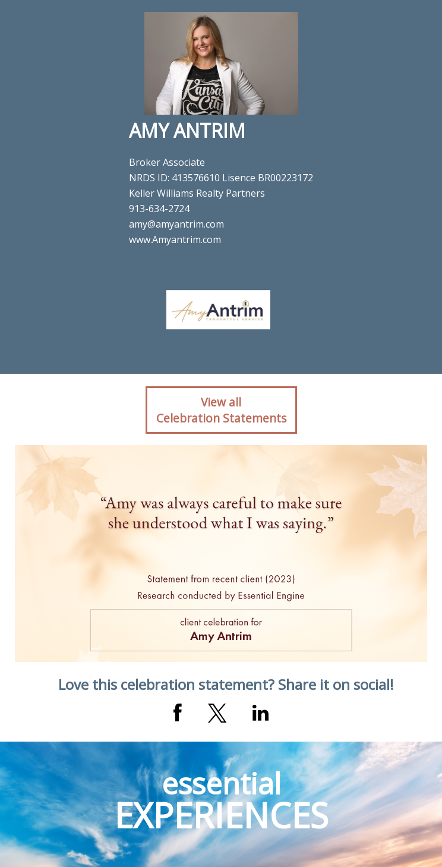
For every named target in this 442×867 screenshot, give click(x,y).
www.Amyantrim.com (175, 239)
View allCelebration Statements (221, 410)
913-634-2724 (159, 208)
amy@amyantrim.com (176, 224)
